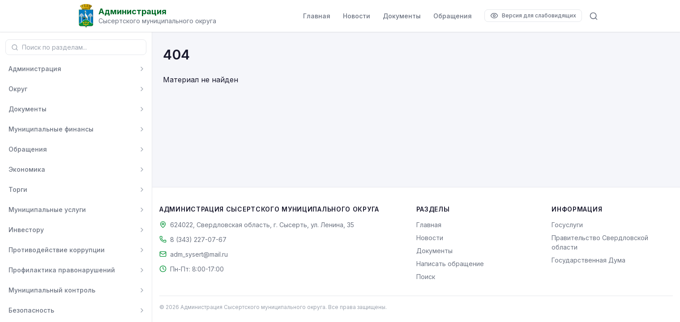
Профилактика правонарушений (62, 270)
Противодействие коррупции (57, 250)
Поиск (425, 276)
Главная (316, 16)
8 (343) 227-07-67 (198, 239)
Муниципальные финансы (51, 129)
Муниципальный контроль (52, 290)
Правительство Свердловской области (600, 242)
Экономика (27, 169)
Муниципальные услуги (47, 209)
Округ (18, 89)
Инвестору (26, 229)
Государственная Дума (588, 260)
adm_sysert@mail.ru (199, 254)
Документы (402, 16)
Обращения (452, 16)
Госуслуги (567, 225)
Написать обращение (450, 263)
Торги (18, 189)
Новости (356, 16)
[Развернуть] (142, 69)
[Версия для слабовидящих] (533, 15)
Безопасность (31, 310)
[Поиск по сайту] (594, 16)
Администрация (35, 68)
